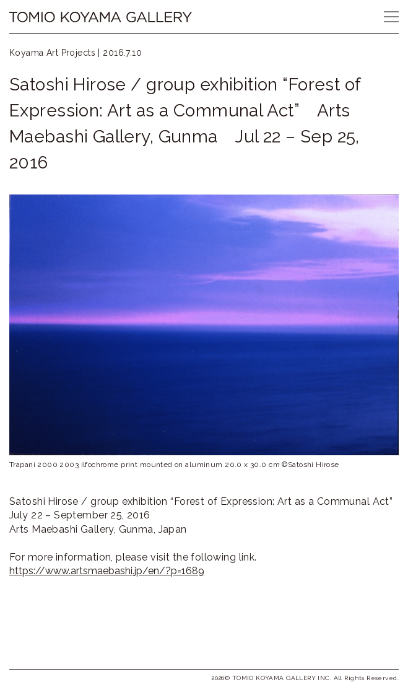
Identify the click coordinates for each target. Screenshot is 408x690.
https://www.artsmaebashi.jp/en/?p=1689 (106, 571)
